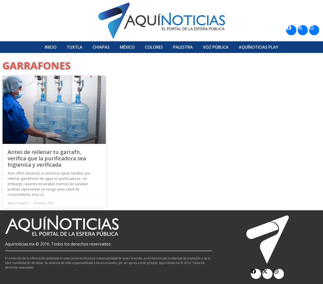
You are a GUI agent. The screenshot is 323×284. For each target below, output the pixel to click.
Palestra (183, 47)
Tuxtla (74, 47)
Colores (154, 47)
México (127, 47)
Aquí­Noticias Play (258, 47)
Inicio (51, 47)
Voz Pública (216, 47)
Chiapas (101, 47)
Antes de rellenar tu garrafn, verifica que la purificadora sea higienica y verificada (47, 158)
